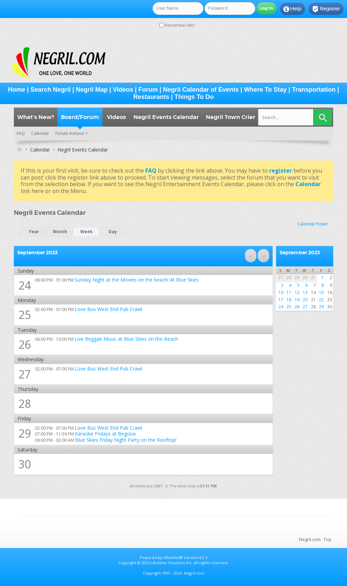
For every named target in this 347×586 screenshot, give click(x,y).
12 (297, 292)
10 (280, 292)
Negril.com (310, 539)
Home (16, 89)
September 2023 (300, 252)
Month (60, 232)
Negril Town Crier (230, 117)
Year (34, 232)
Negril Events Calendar (166, 117)
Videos (123, 89)
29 (24, 433)
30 (304, 278)
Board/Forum (80, 117)
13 (305, 292)
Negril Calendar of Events (201, 89)
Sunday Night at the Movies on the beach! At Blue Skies (137, 279)
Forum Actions (69, 133)
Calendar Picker (312, 224)
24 (24, 285)
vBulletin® (173, 557)
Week (86, 232)
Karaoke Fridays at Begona (105, 433)
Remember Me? (177, 25)
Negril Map (92, 89)
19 (297, 300)
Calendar (40, 133)
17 (280, 300)
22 (321, 300)
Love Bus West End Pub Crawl (108, 309)
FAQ (21, 133)
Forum (148, 89)
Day (113, 232)
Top (327, 539)
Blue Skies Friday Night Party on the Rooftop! (125, 440)
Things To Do (194, 96)
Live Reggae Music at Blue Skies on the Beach (126, 339)
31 (313, 278)
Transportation (314, 89)
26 (24, 344)
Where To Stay (265, 89)
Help (292, 9)
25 (24, 314)
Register (326, 9)
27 (24, 374)
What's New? (35, 117)
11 (288, 292)
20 (305, 300)
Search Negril (50, 89)
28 (288, 278)
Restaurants (151, 96)
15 (321, 292)
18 (288, 300)
